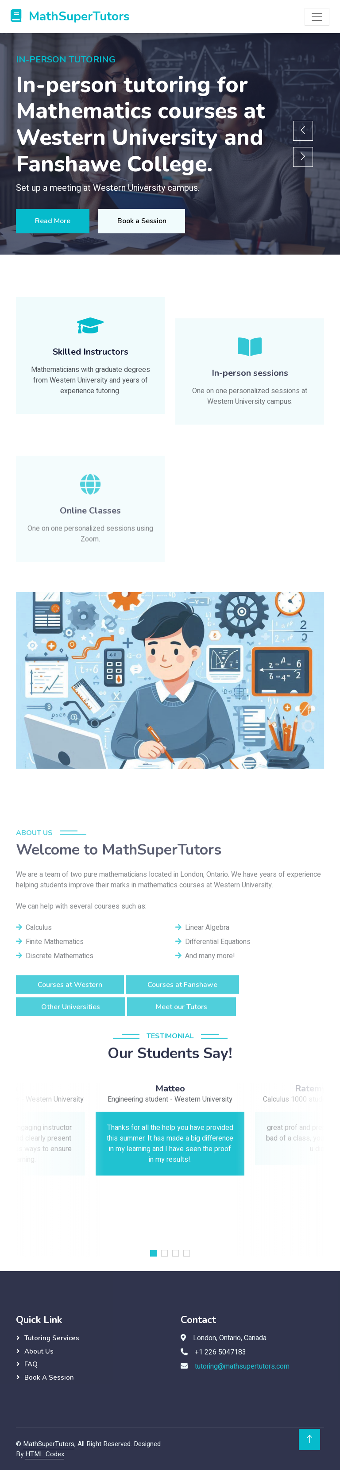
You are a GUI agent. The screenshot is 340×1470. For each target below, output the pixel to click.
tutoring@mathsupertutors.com (242, 1366)
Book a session (49, 1377)
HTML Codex (44, 1454)
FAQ (31, 1364)
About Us (39, 1351)
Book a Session (149, 221)
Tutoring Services (51, 1338)
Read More (55, 221)
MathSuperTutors (48, 1444)
